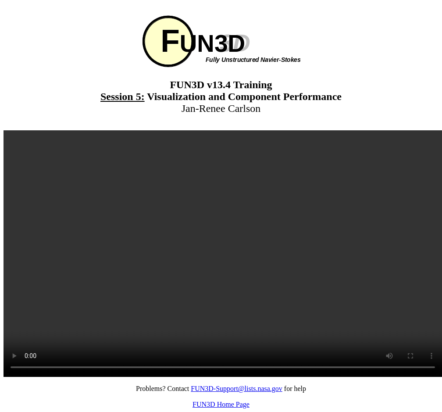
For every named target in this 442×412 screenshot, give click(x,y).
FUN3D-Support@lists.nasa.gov (236, 388)
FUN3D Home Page (221, 404)
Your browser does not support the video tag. (223, 253)
